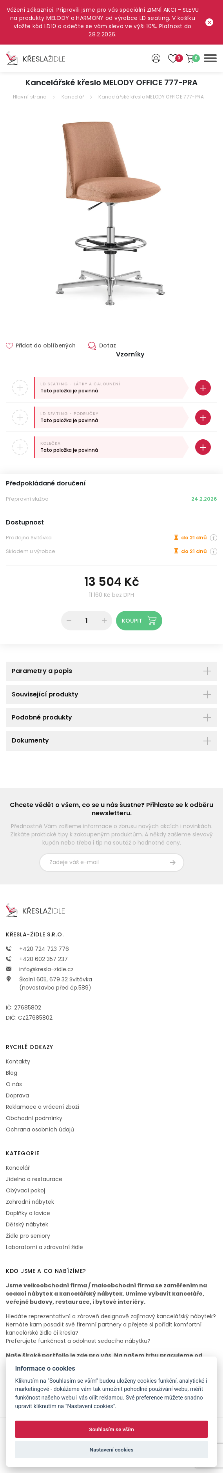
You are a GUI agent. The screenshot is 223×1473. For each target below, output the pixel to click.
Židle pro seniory (28, 1236)
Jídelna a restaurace (34, 1179)
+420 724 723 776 (37, 949)
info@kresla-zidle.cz (40, 969)
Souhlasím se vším (111, 1429)
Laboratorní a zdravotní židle (44, 1247)
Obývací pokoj (25, 1190)
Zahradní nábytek (30, 1202)
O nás (14, 1084)
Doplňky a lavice (28, 1213)
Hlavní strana (30, 96)
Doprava (17, 1095)
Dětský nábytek (27, 1224)
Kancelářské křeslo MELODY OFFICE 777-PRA (151, 96)
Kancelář (73, 96)
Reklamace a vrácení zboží (42, 1107)
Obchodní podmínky (34, 1118)
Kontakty (18, 1061)
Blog (11, 1073)
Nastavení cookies (112, 1449)
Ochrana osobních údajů (40, 1129)
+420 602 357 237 (37, 959)
